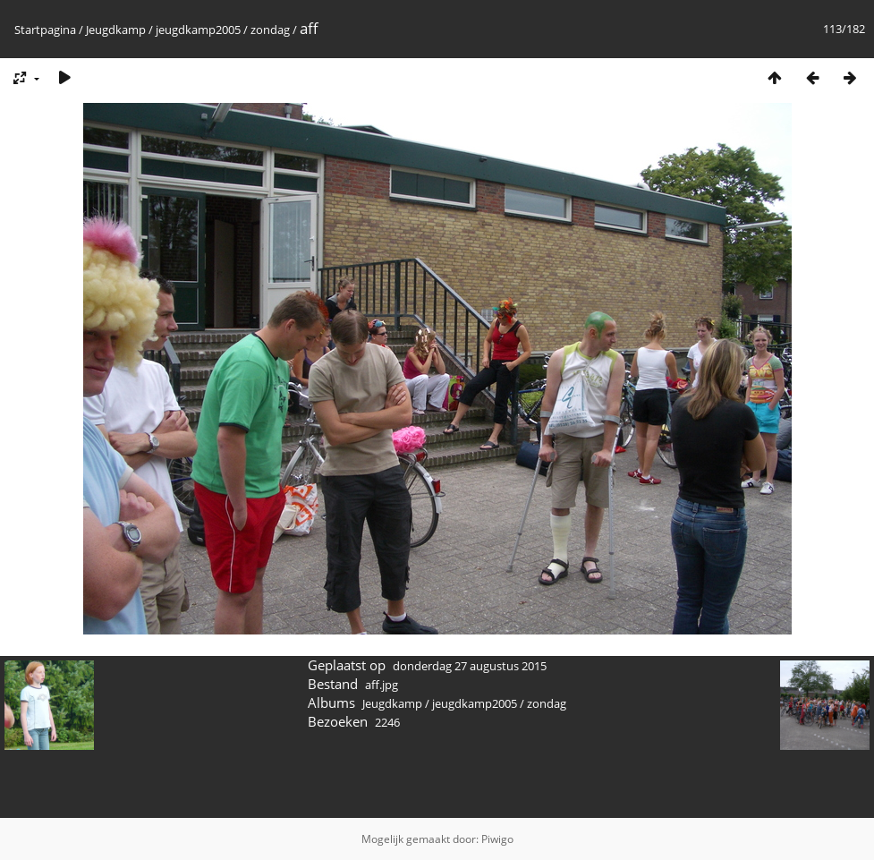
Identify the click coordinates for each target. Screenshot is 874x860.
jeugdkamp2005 (198, 29)
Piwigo (497, 839)
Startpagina (45, 29)
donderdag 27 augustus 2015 (470, 666)
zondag (270, 29)
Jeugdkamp (116, 29)
